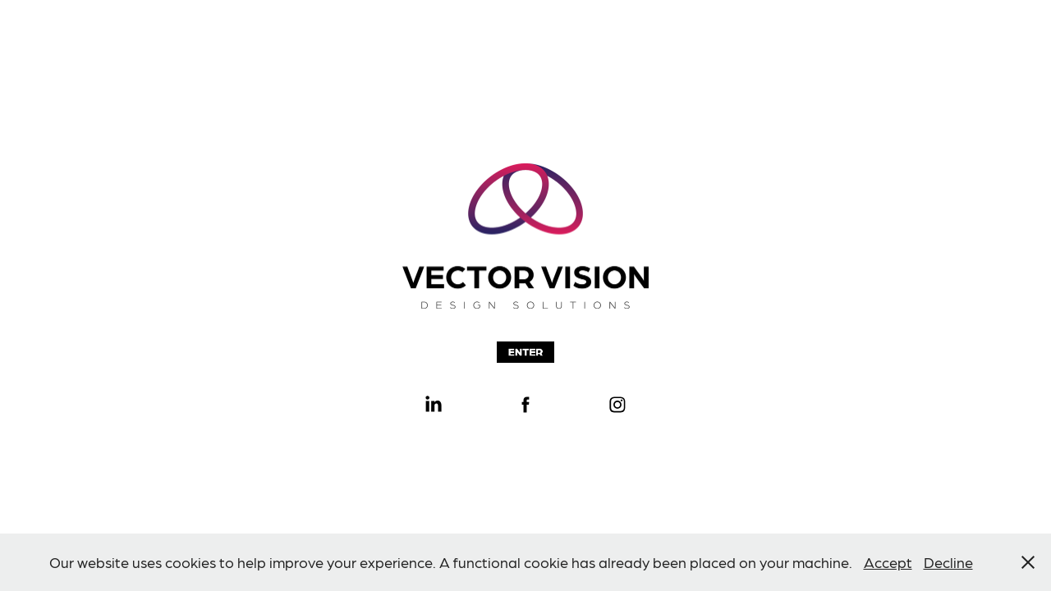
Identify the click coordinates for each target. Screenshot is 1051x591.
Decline (948, 561)
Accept (888, 561)
